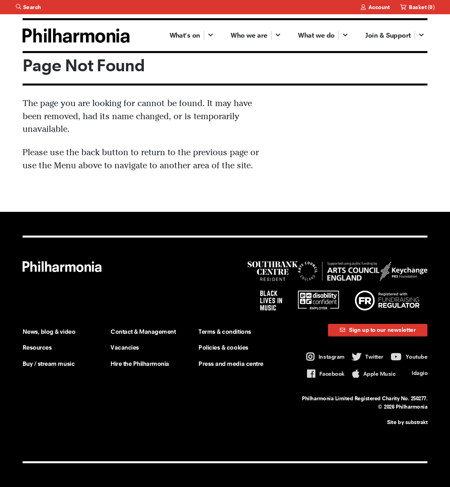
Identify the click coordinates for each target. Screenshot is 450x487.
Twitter (367, 356)
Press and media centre (230, 363)
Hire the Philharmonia (140, 363)
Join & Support (387, 35)
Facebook (326, 374)
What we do (316, 35)
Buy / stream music (48, 363)
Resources (37, 347)
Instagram (325, 356)
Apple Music (374, 374)
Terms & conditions (224, 331)
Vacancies (125, 347)
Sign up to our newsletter (378, 329)
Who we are (249, 35)
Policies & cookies (223, 347)
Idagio (415, 373)
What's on (185, 35)
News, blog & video (49, 331)
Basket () (417, 7)
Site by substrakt (407, 422)
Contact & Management (143, 331)
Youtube (409, 356)
